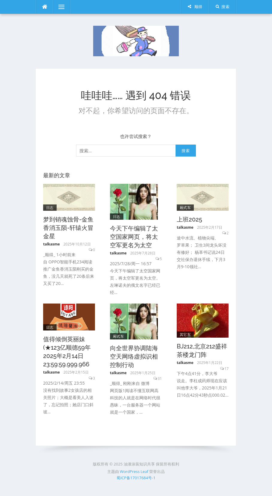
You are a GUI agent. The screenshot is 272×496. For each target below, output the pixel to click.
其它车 (185, 334)
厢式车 (185, 207)
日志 (50, 207)
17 (226, 368)
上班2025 (189, 219)
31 (160, 378)
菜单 (58, 7)
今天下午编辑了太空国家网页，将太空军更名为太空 (134, 237)
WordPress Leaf (134, 471)
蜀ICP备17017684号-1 (136, 477)
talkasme (51, 244)
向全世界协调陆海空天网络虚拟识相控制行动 (134, 356)
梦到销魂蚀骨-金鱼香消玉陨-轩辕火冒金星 (68, 228)
